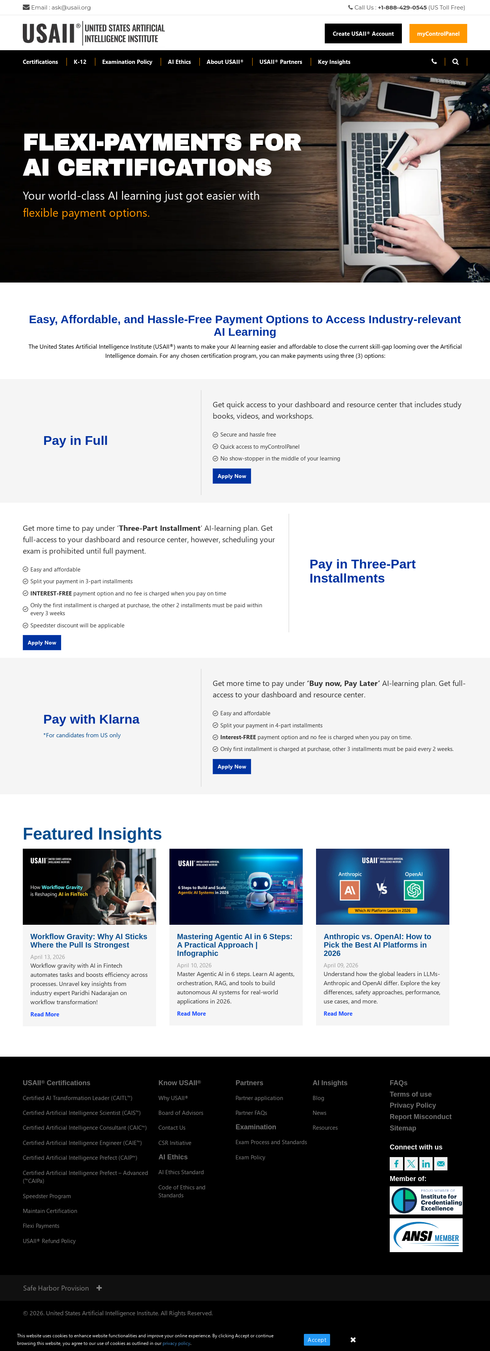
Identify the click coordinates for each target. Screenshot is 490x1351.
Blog (318, 1104)
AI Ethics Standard (181, 1179)
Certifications (40, 61)
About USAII (225, 61)
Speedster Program (47, 1202)
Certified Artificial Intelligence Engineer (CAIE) (82, 1149)
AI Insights (330, 1090)
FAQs (399, 1090)
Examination (256, 1134)
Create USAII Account (363, 33)
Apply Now (238, 479)
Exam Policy (250, 1163)
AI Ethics (179, 61)
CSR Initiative (174, 1149)
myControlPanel (438, 33)
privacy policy (176, 1343)
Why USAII (173, 1104)
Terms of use (411, 1101)
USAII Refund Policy (49, 1247)
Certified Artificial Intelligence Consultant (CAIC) (85, 1134)
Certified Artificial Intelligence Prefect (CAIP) (80, 1164)
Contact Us (171, 1134)
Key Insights (334, 61)
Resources (325, 1134)
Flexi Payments (41, 1232)
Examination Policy (127, 61)
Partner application (259, 1104)
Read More (44, 1021)
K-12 (80, 61)
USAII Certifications (56, 1090)
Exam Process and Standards (271, 1149)
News (319, 1119)
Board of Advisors (180, 1119)
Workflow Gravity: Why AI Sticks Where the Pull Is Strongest (88, 947)
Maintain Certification (50, 1217)
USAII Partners (280, 61)
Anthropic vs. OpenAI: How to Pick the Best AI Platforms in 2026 (377, 951)
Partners (249, 1090)
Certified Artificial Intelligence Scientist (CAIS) (82, 1119)
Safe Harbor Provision (62, 1294)
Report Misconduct (421, 1123)
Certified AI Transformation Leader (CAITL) (78, 1104)
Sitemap (403, 1135)
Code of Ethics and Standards (181, 1197)
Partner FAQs (251, 1119)
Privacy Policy (413, 1112)
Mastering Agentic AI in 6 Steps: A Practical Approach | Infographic (234, 951)
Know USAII (179, 1090)
